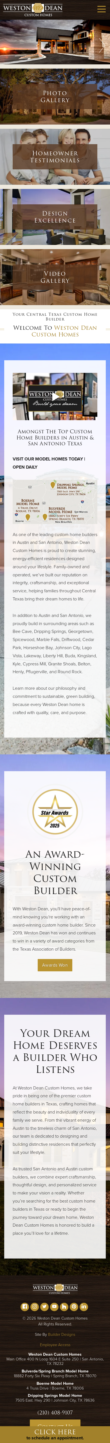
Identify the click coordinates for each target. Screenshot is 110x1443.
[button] (102, 45)
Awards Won (55, 965)
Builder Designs (61, 1334)
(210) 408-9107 (55, 1412)
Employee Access (55, 1345)
